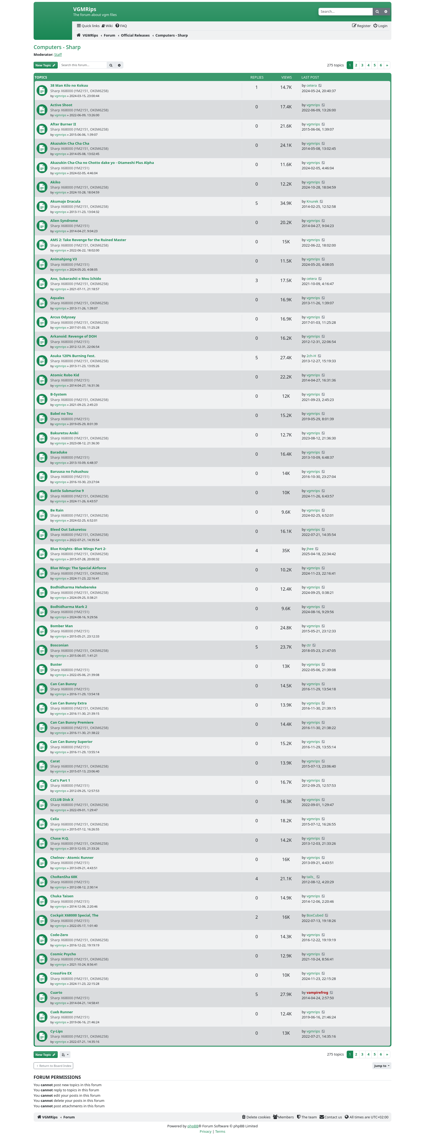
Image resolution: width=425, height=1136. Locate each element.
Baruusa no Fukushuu (69, 471)
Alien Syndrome (64, 220)
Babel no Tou (61, 413)
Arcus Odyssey (63, 317)
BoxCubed (315, 915)
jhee (310, 548)
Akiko (55, 182)
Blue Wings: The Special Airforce (78, 567)
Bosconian (59, 645)
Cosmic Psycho (63, 953)
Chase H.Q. (59, 838)
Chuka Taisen (61, 896)
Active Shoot (61, 104)
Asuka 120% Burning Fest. (72, 355)
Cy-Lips (56, 1031)
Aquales (57, 297)
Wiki (107, 25)
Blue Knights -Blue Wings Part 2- (78, 548)
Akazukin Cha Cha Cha (69, 143)
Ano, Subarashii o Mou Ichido (75, 278)
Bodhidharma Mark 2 (68, 606)
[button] (65, 1054)
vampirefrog (317, 992)
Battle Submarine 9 (67, 490)
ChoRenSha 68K (64, 876)
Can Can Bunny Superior (71, 741)
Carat (55, 761)
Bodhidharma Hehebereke (73, 587)
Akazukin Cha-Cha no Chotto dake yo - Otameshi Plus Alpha (102, 162)
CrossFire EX (61, 973)
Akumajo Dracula (65, 201)
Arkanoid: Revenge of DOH (73, 336)
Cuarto (56, 992)
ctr (309, 645)
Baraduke (58, 452)
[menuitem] (88, 25)
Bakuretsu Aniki (64, 433)
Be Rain (56, 510)
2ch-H (311, 355)
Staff (58, 54)
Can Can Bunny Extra (68, 703)
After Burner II (63, 124)
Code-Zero (59, 934)
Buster (56, 664)
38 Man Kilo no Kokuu (69, 85)
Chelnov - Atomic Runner (72, 857)
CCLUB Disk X (61, 799)
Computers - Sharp (57, 47)
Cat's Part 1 (60, 780)
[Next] (387, 65)
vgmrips (60, 96)
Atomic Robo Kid (64, 375)
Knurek (312, 201)
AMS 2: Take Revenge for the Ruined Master (88, 239)
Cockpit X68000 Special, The (74, 915)
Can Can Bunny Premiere (72, 722)
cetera (312, 85)
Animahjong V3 (63, 259)
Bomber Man (61, 625)
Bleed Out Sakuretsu (68, 529)
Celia (54, 818)
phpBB (192, 1126)
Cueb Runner (61, 1011)
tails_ (311, 876)
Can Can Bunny (63, 683)
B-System (58, 394)
